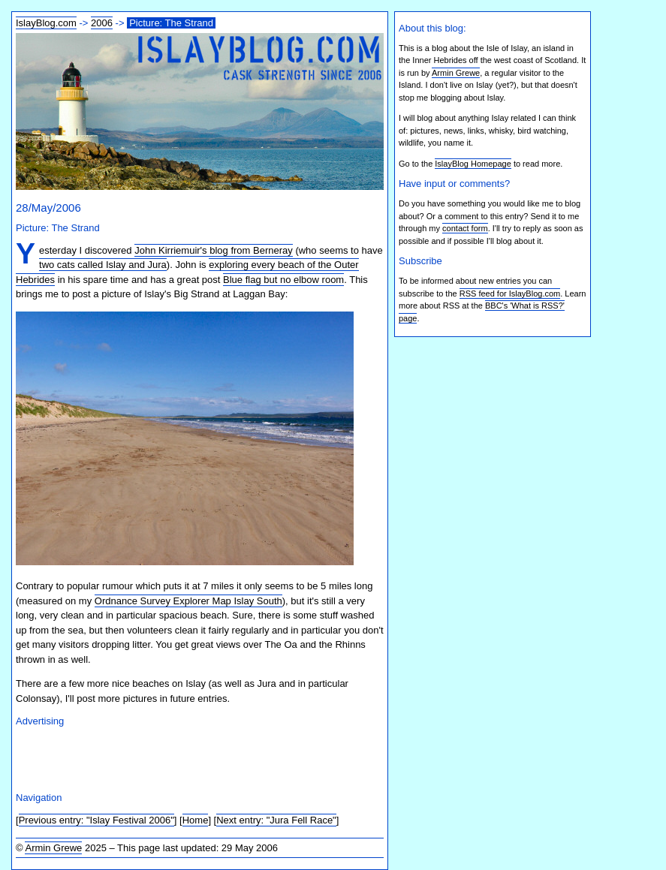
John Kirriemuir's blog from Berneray (213, 250)
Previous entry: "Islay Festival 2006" (96, 820)
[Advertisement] (191, 757)
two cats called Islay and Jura (103, 264)
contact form (465, 228)
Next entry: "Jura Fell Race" (276, 820)
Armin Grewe (53, 847)
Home (195, 820)
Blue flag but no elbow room (283, 279)
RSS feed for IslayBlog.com (510, 293)
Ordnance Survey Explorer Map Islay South (188, 601)
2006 (102, 23)
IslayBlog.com (46, 23)
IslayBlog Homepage (473, 163)
